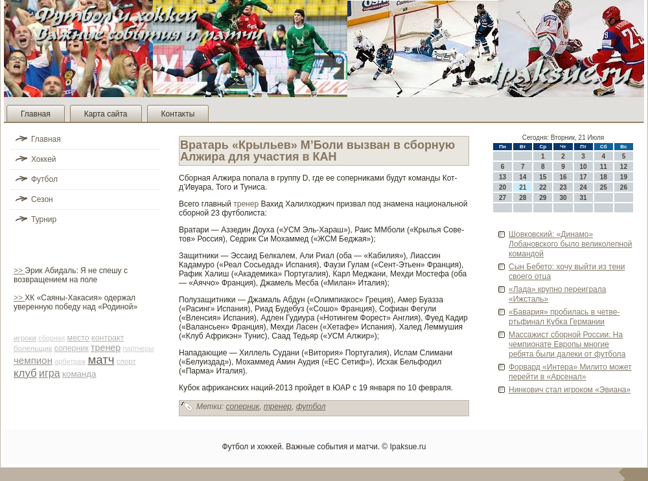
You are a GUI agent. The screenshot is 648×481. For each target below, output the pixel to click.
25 (603, 187)
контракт (107, 337)
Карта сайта (106, 113)
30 (562, 197)
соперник (71, 348)
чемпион (33, 360)
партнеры (138, 348)
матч (100, 359)
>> (19, 270)
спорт (126, 361)
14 (522, 177)
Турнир (43, 219)
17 (583, 177)
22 (542, 187)
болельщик (33, 348)
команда (79, 374)
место (78, 337)
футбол (311, 406)
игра (49, 373)
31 (583, 197)
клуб (25, 373)
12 (623, 166)
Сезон (42, 199)
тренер (106, 347)
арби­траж (70, 361)
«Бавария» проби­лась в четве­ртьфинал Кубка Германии (564, 317)
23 (562, 187)
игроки (25, 338)
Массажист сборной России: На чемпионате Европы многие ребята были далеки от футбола (567, 344)
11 (603, 166)
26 (623, 187)
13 (502, 177)
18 (603, 177)
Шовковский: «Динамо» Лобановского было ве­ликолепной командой (570, 244)
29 (542, 197)
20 (502, 187)
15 (542, 177)
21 (522, 187)
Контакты (178, 113)
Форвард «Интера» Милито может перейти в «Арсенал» (570, 372)
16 (562, 177)
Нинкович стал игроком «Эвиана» (570, 389)
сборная (51, 338)
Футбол (44, 179)
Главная (36, 113)
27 (502, 197)
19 (623, 177)
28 (522, 197)
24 (583, 187)
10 (583, 166)
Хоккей (43, 159)
